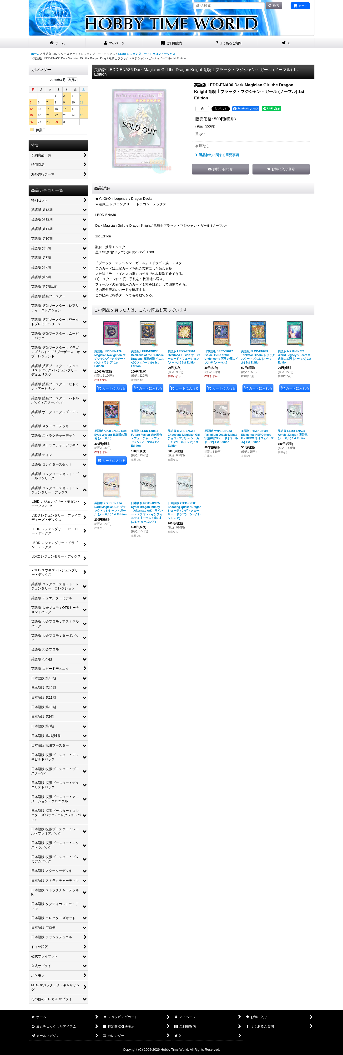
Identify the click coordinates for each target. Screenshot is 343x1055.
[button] (281, 169)
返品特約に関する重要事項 (217, 155)
